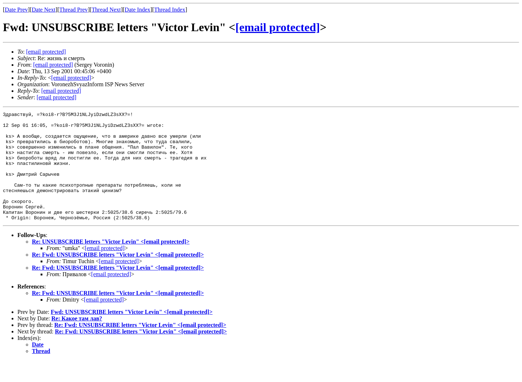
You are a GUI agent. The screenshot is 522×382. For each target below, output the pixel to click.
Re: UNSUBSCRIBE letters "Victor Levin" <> (111, 263)
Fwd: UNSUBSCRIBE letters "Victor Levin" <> (131, 334)
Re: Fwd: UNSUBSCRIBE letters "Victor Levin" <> (118, 276)
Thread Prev (73, 10)
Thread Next (106, 10)
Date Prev (16, 10)
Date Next (43, 10)
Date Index (137, 10)
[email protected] (277, 27)
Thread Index (169, 10)
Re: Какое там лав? (76, 340)
